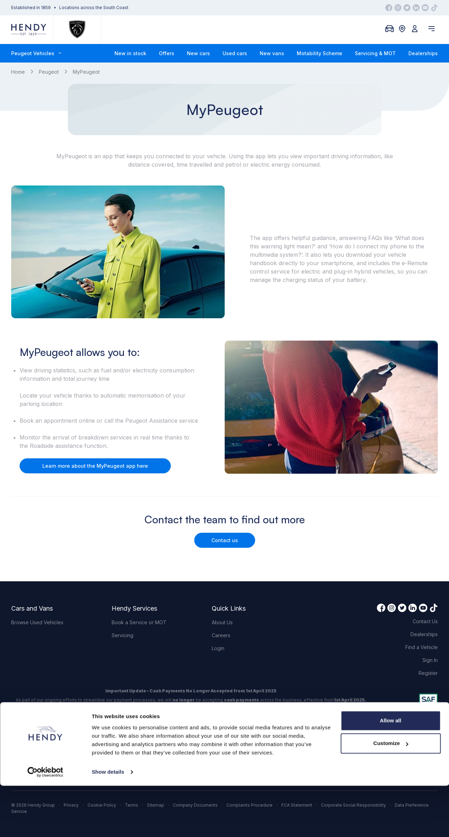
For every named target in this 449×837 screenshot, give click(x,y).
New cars (198, 53)
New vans (272, 53)
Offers (166, 53)
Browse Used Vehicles (37, 622)
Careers (221, 635)
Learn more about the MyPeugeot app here (95, 466)
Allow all (390, 772)
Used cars (235, 53)
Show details (108, 823)
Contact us (224, 540)
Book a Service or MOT (139, 622)
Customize (390, 795)
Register (428, 673)
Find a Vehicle (421, 647)
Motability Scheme (319, 53)
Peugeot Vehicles (36, 53)
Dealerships (423, 53)
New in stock (130, 53)
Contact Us (425, 621)
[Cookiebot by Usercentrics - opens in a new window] (45, 823)
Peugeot (49, 72)
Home (18, 72)
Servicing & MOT (375, 53)
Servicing (122, 635)
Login (218, 648)
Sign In (430, 660)
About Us (222, 622)
